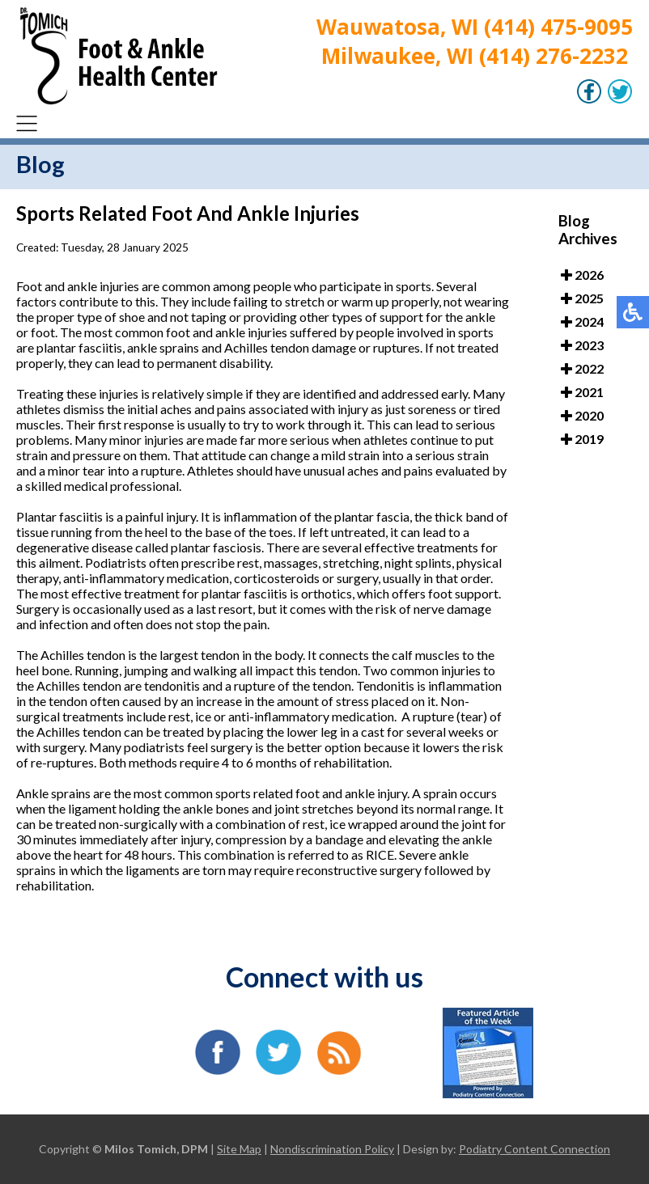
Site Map (239, 1149)
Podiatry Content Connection (534, 1149)
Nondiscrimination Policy (332, 1149)
